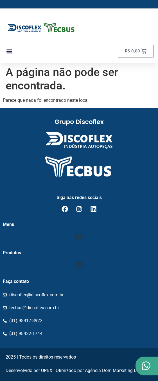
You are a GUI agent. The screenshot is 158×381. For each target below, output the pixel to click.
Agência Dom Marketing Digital (116, 370)
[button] (9, 51)
